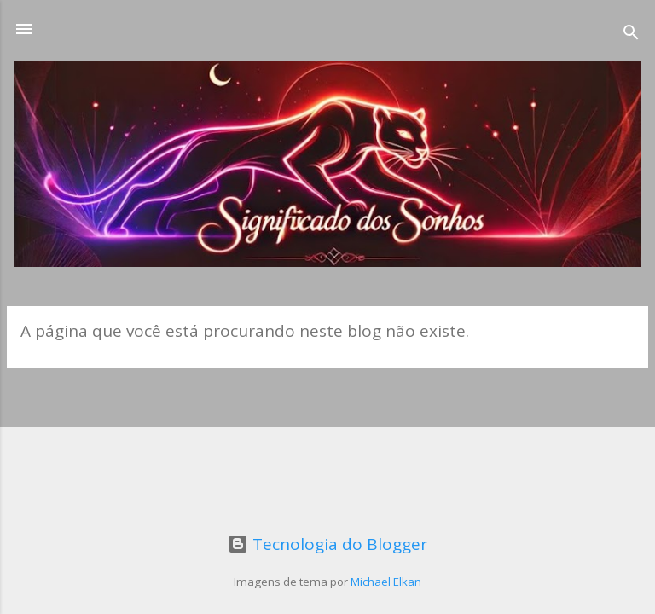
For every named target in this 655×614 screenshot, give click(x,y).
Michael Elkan (386, 581)
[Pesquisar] (631, 35)
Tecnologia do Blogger (327, 544)
